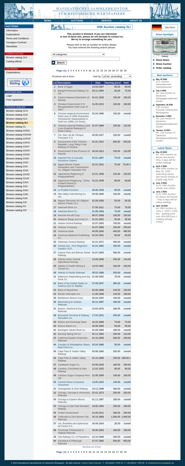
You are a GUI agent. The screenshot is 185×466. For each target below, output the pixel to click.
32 (54, 283)
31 (54, 276)
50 (54, 382)
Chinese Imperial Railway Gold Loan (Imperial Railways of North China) (74, 128)
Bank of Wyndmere (68, 290)
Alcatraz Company (67, 227)
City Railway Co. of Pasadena (73, 436)
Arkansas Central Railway (71, 242)
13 (54, 180)
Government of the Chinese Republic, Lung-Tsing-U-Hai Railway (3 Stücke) (72, 144)
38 (54, 315)
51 (54, 388)
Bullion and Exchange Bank (72, 322)
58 (54, 430)
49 (54, 375)
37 (54, 308)
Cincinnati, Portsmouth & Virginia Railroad (71, 431)
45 (54, 351)
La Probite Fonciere (68, 190)
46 (54, 358)
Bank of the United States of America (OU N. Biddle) (72, 284)
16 (54, 200)
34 (54, 294)
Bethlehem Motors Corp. (70, 298)
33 (54, 290)
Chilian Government (68, 412)
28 (54, 259)
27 (54, 252)
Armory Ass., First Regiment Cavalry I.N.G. (72, 247)
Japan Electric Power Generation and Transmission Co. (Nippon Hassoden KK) (73, 167)
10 (54, 157)
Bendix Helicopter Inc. (69, 294)
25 (54, 242)
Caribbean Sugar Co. (69, 364)
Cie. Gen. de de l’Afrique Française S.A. (70, 136)
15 (54, 194)
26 (54, 245)
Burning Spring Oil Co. (69, 334)
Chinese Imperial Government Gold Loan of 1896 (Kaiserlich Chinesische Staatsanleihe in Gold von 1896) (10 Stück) (73, 117)
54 (54, 406)
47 (54, 364)
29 (54, 266)
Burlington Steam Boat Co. (72, 330)
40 (54, 326)
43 (54, 338)
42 (54, 334)
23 (54, 231)
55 (54, 412)
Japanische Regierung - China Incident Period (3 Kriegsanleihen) (73, 183)
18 (54, 211)
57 (54, 423)
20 (54, 219)
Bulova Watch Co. (67, 326)
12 (54, 174)
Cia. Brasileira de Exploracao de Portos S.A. (73, 424)
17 (54, 207)
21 (54, 223)
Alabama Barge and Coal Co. (73, 219)
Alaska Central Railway (70, 223)
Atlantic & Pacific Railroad (71, 272)
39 (54, 322)
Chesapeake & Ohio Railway (73, 388)
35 (54, 298)
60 (54, 440)
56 (54, 416)
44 (54, 344)
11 (54, 164)
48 (54, 368)
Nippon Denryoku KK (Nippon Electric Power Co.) (73, 202)
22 (54, 227)
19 (54, 215)
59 (54, 436)
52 (54, 392)
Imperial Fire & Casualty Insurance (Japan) (70, 159)
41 (54, 330)
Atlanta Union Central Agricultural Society (69, 260)
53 (54, 399)
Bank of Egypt (65, 86)
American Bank (66, 231)
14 (54, 190)
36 (54, 302)
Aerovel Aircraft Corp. (69, 215)
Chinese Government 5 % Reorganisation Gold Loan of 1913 (73, 107)
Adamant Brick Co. (67, 207)
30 (54, 272)
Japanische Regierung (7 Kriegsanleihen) (71, 175)
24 (54, 235)
